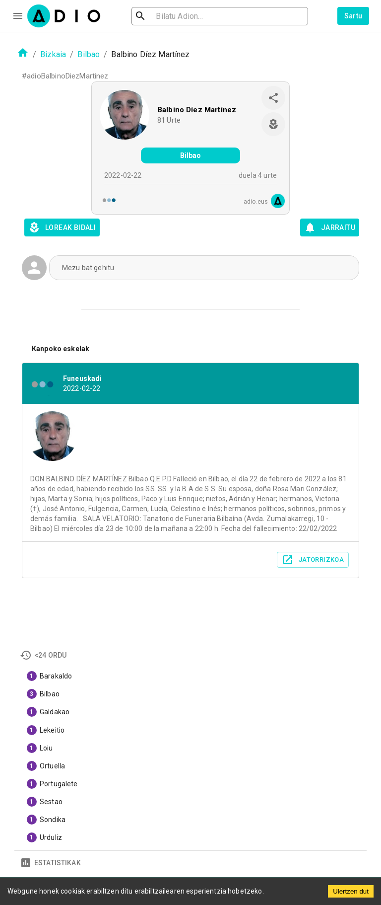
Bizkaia (53, 54)
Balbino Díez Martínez (196, 109)
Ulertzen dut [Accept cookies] (351, 891)
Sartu (353, 16)
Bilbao (88, 54)
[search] (172, 16)
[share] (273, 98)
